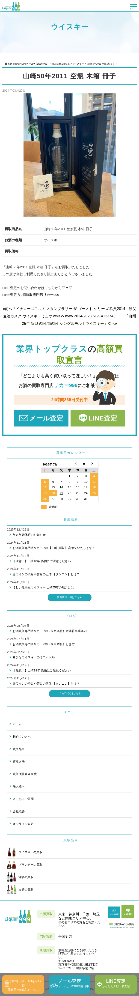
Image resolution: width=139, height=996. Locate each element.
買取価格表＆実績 (25, 774)
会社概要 (19, 811)
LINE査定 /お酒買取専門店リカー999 (30, 295)
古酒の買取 (20, 889)
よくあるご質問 (23, 799)
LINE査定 (103, 418)
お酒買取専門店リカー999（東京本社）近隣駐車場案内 (50, 631)
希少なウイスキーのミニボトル (34, 657)
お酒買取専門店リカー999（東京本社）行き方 (44, 644)
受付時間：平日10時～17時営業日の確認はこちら (23, 985)
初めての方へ (22, 736)
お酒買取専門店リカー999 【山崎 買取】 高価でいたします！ (54, 548)
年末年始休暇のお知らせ (29, 535)
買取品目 (19, 749)
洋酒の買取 (20, 877)
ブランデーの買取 (24, 864)
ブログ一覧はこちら (69, 693)
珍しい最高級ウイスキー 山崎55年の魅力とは (43, 587)
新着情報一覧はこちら (69, 597)
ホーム (17, 724)
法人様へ (19, 786)
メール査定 (46, 418)
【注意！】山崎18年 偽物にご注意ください (42, 561)
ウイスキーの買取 (24, 852)
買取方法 (19, 761)
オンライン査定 (23, 824)
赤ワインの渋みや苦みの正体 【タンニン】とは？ (46, 574)
